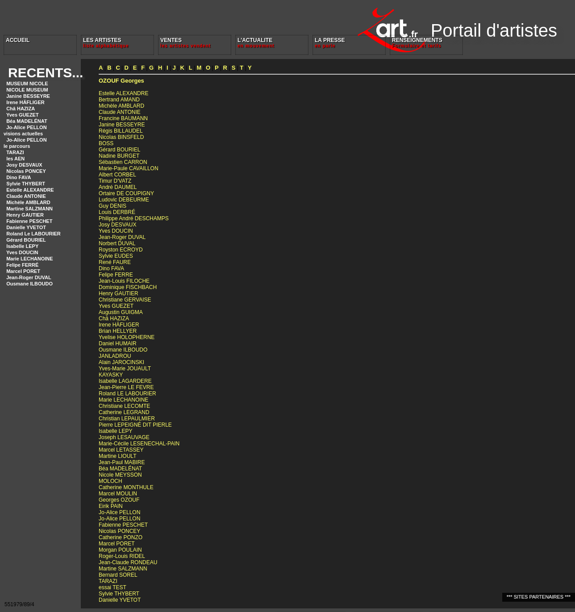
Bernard (118, 575)
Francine (123, 118)
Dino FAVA (18, 177)
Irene (119, 325)
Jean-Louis (124, 281)
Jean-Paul (122, 462)
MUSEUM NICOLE (27, 83)
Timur (115, 181)
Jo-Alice (119, 512)
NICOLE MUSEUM (27, 89)
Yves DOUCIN (22, 252)
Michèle (121, 106)
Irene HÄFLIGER (25, 102)
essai (112, 587)
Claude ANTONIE (26, 196)
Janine (122, 125)
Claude (120, 112)
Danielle (120, 600)
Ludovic (124, 200)
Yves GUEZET (22, 114)
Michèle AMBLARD (28, 202)
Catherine (124, 412)
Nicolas (121, 137)
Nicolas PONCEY (26, 171)
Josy (117, 225)
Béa (120, 468)
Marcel (121, 450)
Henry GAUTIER (25, 215)
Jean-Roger (122, 237)
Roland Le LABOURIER (33, 233)
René (115, 262)
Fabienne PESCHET (29, 221)
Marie (123, 400)
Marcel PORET (23, 271)
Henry (118, 293)
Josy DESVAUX (24, 165)
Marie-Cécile (139, 443)
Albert (117, 175)
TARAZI (15, 152)
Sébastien (123, 162)
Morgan (120, 550)
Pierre (135, 425)
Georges (121, 80)
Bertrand (119, 99)
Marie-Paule (128, 168)
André (118, 187)
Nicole (120, 475)
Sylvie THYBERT (25, 183)
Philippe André (134, 218)
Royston (121, 250)
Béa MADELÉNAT (26, 121)
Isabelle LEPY (22, 246)
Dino (111, 268)
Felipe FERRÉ (22, 265)
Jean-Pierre (126, 387)
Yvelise (126, 337)
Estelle (123, 93)
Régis (121, 131)
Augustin (121, 312)
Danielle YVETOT (26, 227)
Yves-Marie (125, 368)
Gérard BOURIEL (26, 240)
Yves (116, 231)
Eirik (111, 506)
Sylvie (116, 256)
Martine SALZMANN (29, 208)
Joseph (124, 437)
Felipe (116, 275)
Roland (127, 393)
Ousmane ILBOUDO (29, 283)
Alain (121, 362)
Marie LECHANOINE (29, 258)
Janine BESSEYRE (28, 96)
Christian (127, 418)
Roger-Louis (122, 556)
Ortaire (126, 193)
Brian (118, 331)
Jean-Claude (128, 562)
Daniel (118, 343)
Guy (112, 206)
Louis (117, 212)
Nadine (119, 156)
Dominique (128, 287)
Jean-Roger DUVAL (28, 277)
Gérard (119, 150)
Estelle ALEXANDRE (30, 190)
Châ (114, 318)
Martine (117, 456)
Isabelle (125, 381)
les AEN (15, 158)
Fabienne (123, 525)
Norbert (117, 243)
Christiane (125, 300)
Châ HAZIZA (20, 108)
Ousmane (123, 350)
